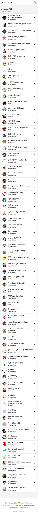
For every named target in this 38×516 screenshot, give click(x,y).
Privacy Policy (17, 505)
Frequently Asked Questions (16, 503)
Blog (6, 503)
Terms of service (7, 505)
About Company (24, 508)
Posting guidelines (29, 505)
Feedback (29, 503)
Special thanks (14, 508)
